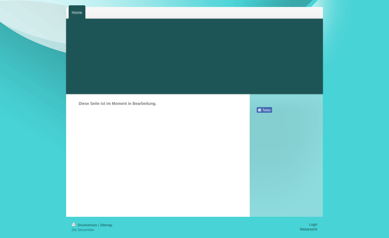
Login (313, 225)
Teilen (264, 110)
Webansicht (308, 229)
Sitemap (106, 225)
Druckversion (85, 225)
